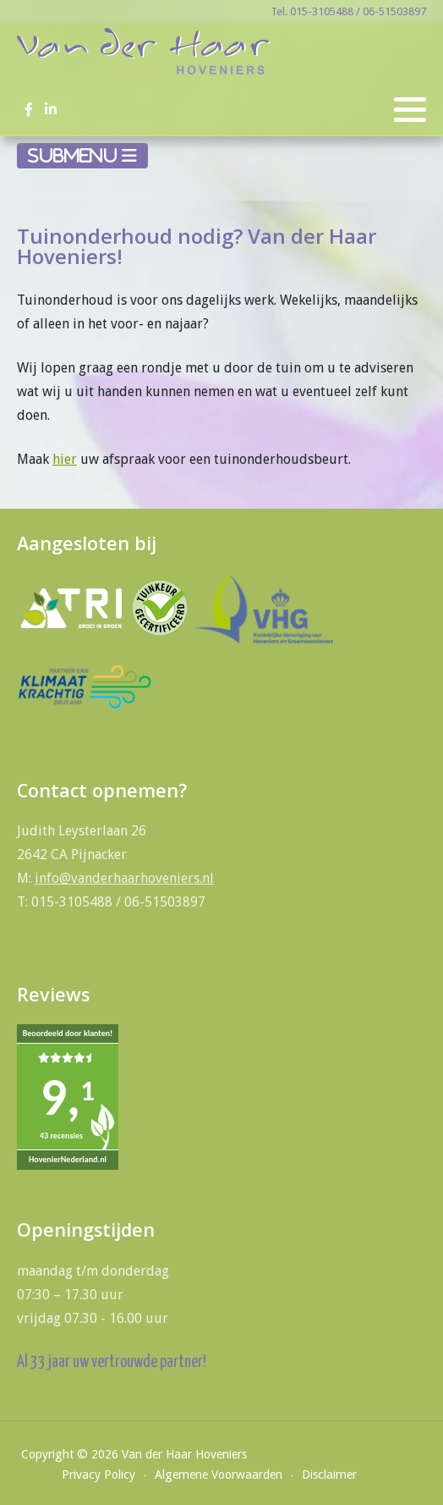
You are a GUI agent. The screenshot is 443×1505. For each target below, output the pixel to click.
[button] (410, 110)
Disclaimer (329, 1474)
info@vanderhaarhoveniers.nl (124, 878)
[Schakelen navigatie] (82, 155)
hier (64, 459)
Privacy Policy (98, 1474)
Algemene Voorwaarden (218, 1474)
